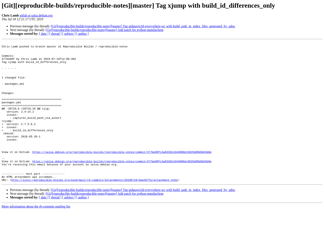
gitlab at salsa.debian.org (36, 15)
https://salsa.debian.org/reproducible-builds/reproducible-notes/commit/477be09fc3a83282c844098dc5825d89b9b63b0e (121, 174)
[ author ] (82, 33)
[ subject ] (69, 33)
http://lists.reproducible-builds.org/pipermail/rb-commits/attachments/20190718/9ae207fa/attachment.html (94, 208)
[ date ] (43, 33)
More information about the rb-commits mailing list (36, 234)
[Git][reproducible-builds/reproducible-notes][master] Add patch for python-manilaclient (104, 30)
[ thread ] (55, 33)
